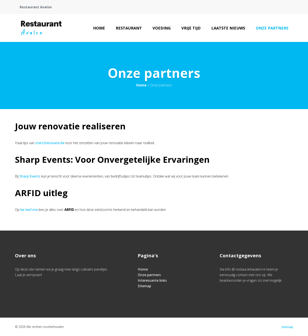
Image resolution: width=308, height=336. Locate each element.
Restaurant (129, 28)
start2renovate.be (49, 143)
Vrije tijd (191, 28)
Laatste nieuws (228, 28)
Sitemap (144, 286)
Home (99, 28)
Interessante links (152, 280)
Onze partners (272, 28)
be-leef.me (29, 209)
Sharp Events (29, 176)
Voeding (162, 28)
